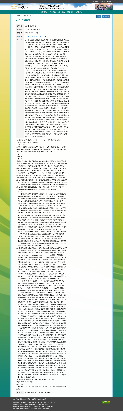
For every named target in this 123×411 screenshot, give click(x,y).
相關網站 (79, 12)
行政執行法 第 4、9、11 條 (33, 36)
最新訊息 (44, 12)
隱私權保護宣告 (32, 399)
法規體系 (52, 12)
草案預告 (70, 12)
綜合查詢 (61, 12)
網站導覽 (95, 1)
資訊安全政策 (42, 399)
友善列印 (106, 16)
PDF (99, 16)
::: (90, 1)
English (109, 1)
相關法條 (19, 36)
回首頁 (103, 1)
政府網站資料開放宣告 (19, 399)
